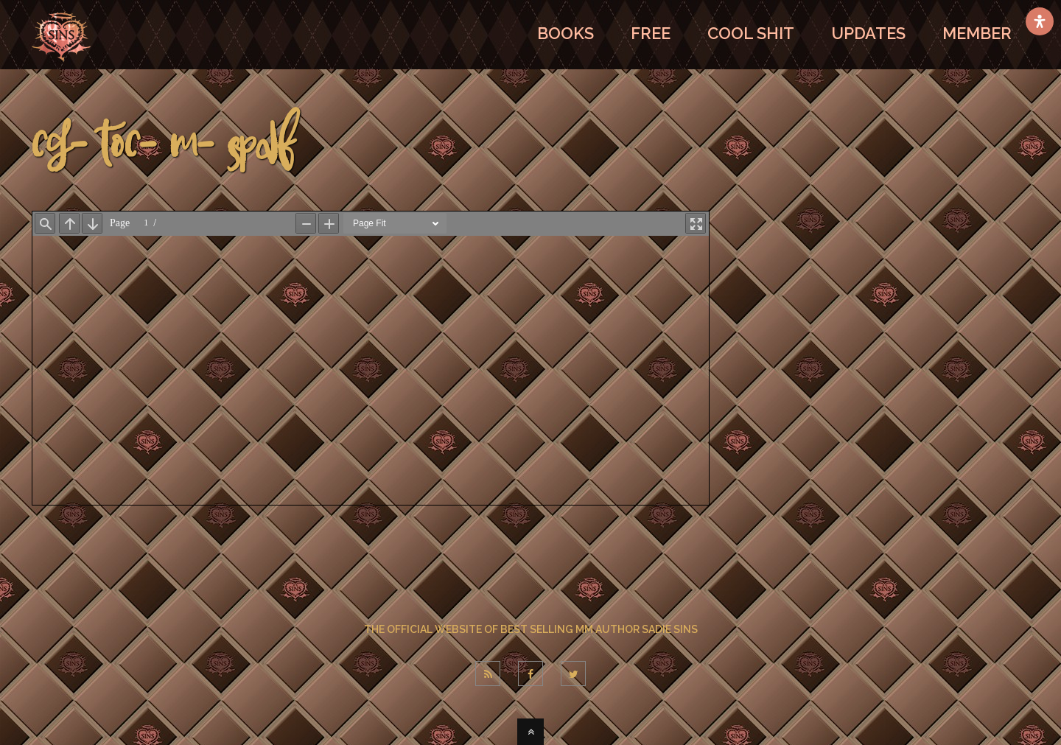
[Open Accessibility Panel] (1040, 21)
